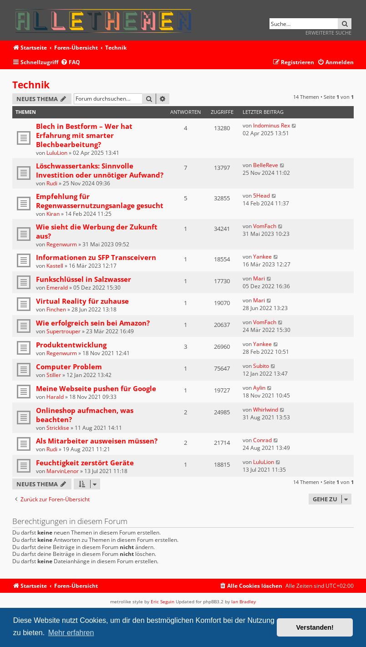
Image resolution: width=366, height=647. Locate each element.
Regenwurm (61, 244)
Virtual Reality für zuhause (82, 301)
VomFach (264, 226)
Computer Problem (69, 366)
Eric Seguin (162, 601)
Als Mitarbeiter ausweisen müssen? (97, 440)
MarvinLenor (62, 471)
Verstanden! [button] (315, 627)
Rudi (51, 183)
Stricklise (57, 428)
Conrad (262, 440)
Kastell (54, 266)
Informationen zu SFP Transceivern (96, 257)
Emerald (57, 287)
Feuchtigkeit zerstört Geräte (85, 462)
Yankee (262, 256)
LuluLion (56, 153)
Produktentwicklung (71, 344)
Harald (55, 397)
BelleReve (265, 165)
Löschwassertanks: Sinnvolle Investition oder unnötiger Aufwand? (99, 170)
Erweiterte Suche (328, 32)
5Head (261, 195)
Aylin (259, 388)
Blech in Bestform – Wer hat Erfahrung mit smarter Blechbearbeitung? (84, 135)
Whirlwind (265, 409)
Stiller (53, 375)
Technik (31, 84)
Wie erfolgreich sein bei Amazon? (93, 322)
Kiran (53, 214)
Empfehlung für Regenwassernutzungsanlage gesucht (99, 201)
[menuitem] (70, 62)
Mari (259, 278)
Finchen (56, 309)
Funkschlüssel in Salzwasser (83, 279)
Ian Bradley (243, 601)
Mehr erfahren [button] (71, 633)
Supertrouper (63, 331)
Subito (261, 366)
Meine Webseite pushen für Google (96, 388)
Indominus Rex (271, 125)
